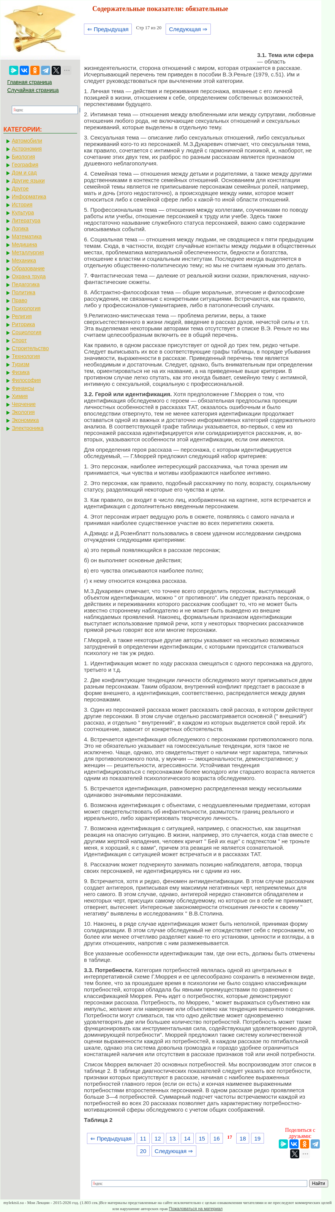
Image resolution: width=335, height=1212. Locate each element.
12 (158, 1138)
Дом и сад (24, 173)
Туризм (20, 364)
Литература (26, 220)
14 (187, 1138)
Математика (27, 236)
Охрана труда (29, 276)
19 (257, 1138)
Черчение (24, 404)
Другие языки (28, 181)
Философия (26, 380)
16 (216, 1138)
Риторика (23, 324)
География (25, 165)
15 (202, 1138)
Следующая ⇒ (188, 29)
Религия (22, 316)
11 (143, 1138)
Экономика (25, 420)
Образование (28, 268)
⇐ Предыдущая (108, 29)
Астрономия (27, 149)
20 (143, 1151)
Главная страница (29, 82)
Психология (26, 308)
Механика (24, 260)
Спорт (19, 340)
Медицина (24, 244)
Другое (20, 189)
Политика (23, 292)
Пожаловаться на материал (196, 1208)
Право (19, 300)
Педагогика (26, 284)
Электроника (28, 428)
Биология (23, 157)
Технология (26, 356)
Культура (23, 212)
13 (172, 1138)
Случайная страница (33, 90)
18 (243, 1138)
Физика (21, 372)
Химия (20, 396)
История (22, 204)
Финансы (23, 388)
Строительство (30, 348)
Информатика (29, 197)
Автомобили (27, 141)
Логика (20, 228)
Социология (26, 332)
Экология (23, 412)
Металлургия (28, 252)
